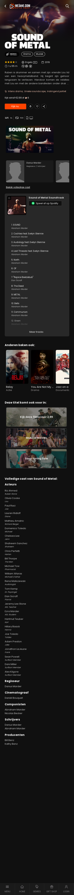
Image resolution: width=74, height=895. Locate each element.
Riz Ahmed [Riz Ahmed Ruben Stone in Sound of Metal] (37, 499)
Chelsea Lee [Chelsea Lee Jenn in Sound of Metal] (37, 544)
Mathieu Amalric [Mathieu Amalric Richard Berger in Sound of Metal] (37, 529)
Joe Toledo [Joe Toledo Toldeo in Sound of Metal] (37, 643)
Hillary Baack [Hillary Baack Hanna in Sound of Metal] (37, 635)
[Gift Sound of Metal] (31, 107)
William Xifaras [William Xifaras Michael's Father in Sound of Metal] (37, 582)
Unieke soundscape (35, 91)
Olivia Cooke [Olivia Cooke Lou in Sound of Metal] (37, 507)
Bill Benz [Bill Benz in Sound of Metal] (9, 747)
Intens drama (15, 91)
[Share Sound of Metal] (46, 107)
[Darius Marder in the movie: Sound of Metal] (30, 173)
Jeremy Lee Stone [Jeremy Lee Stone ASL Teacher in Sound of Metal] (37, 612)
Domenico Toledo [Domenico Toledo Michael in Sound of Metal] (37, 537)
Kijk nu (15, 106)
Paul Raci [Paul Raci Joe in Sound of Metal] (37, 514)
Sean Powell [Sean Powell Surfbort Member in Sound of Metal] (37, 665)
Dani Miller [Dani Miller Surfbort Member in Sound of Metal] (37, 673)
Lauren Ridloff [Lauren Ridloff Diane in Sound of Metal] (37, 522)
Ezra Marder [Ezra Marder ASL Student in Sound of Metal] (37, 620)
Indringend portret (56, 91)
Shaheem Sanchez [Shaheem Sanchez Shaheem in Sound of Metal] (37, 552)
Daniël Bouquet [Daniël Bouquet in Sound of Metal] (14, 705)
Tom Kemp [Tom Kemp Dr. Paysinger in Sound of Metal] (37, 597)
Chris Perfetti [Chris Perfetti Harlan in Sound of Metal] (37, 560)
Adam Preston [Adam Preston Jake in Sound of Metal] (37, 650)
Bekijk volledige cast (18, 189)
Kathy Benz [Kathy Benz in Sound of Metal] (11, 751)
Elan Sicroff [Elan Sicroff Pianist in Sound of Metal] (37, 605)
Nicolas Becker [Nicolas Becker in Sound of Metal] (13, 720)
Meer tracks (36, 334)
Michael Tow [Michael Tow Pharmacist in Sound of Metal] (37, 575)
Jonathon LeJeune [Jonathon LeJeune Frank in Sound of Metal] (37, 658)
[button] (5, 6)
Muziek (39, 54)
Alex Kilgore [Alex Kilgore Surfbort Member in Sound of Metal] (37, 680)
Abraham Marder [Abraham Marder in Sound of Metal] (15, 717)
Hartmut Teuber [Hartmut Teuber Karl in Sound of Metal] (37, 628)
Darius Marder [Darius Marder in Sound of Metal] (13, 693)
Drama (27, 54)
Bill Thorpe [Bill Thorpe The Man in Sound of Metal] (37, 567)
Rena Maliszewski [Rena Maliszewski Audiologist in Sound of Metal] (37, 590)
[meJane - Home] (19, 6)
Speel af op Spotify (45, 205)
